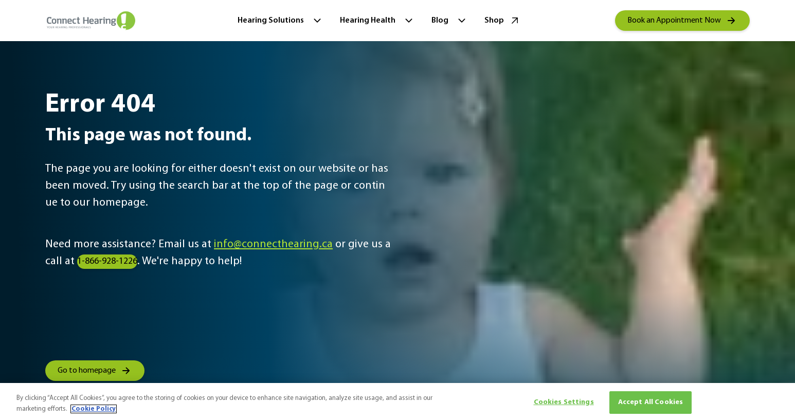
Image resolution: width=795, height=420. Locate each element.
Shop (502, 20)
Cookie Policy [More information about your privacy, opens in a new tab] (93, 409)
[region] (397, 401)
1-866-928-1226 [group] (107, 261)
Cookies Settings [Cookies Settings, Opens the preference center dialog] (564, 402)
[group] (682, 20)
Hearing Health (377, 20)
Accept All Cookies (650, 402)
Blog (449, 20)
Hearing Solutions (280, 20)
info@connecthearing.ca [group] (273, 244)
